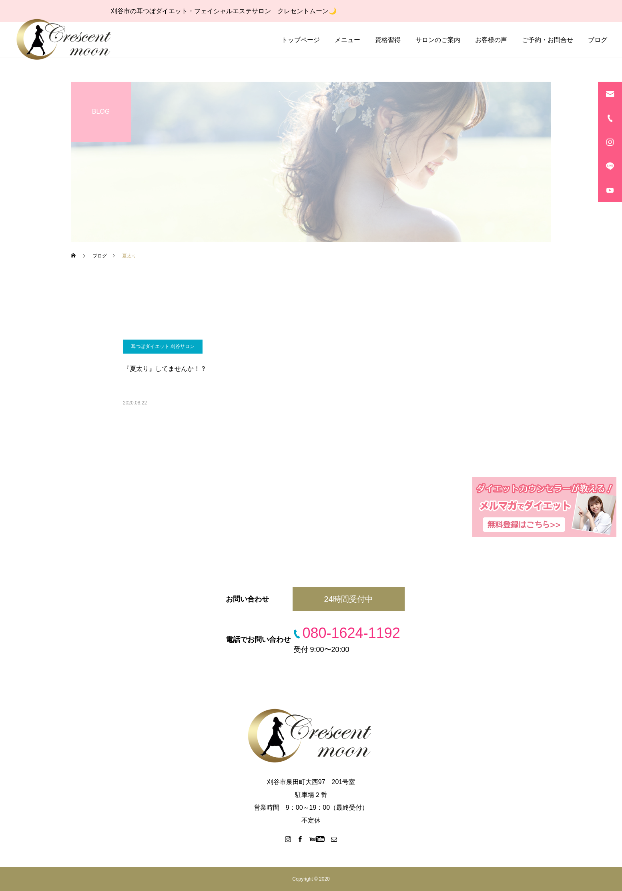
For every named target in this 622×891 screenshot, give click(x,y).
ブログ (597, 39)
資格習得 (388, 39)
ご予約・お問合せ (547, 39)
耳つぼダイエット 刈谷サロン (163, 346)
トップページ (300, 39)
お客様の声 (491, 39)
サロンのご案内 (437, 39)
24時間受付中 (348, 599)
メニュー (347, 39)
